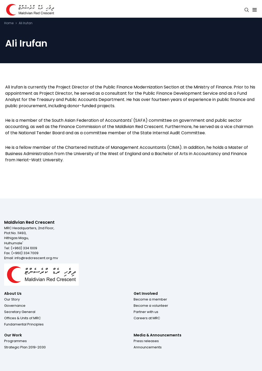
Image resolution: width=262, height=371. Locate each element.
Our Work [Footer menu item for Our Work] (13, 335)
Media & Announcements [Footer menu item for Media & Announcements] (157, 335)
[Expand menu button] (254, 10)
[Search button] (246, 10)
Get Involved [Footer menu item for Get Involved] (146, 293)
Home (9, 23)
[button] (12, 299)
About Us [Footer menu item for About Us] (13, 293)
